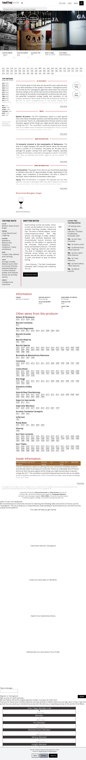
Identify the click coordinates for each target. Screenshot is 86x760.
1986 (44, 71)
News (41, 111)
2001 (76, 68)
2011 (40, 68)
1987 (17, 375)
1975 (80, 71)
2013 (32, 68)
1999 (80, 68)
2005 (64, 68)
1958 (48, 73)
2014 (27, 68)
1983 (52, 71)
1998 (52, 350)
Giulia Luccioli (79, 244)
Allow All (53, 755)
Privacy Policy (53, 751)
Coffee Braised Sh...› (65, 54)
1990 (32, 71)
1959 (44, 73)
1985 (48, 71)
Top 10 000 (62, 3)
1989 (36, 71)
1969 (19, 73)
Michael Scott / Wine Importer (76, 248)
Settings (43, 755)
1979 (64, 71)
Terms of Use (42, 751)
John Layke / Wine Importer (75, 254)
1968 (52, 440)
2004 (68, 68)
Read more (63, 106)
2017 (15, 68)
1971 (11, 73)
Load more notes (30, 274)
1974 (3, 73)
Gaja (33, 44)
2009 (48, 68)
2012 (36, 68)
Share (82, 697)
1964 (32, 73)
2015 (23, 68)
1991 (27, 71)
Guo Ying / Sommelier (75, 240)
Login (69, 3)
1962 (36, 73)
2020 (17, 319)
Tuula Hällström (73, 259)
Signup (76, 3)
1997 (3, 71)
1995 (11, 71)
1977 (72, 71)
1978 (68, 71)
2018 (11, 68)
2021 (3, 68)
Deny (35, 755)
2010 (44, 68)
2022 (17, 371)
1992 (23, 71)
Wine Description (41, 139)
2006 (60, 68)
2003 (72, 68)
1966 (27, 73)
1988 (40, 71)
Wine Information (41, 165)
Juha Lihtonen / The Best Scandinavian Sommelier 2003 (75, 232)
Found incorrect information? (6, 123)
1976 (76, 71)
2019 (7, 68)
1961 (40, 73)
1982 (56, 71)
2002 (42, 425)
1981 (60, 71)
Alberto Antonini (73, 270)
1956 (52, 73)
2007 (56, 68)
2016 (19, 68)
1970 (15, 73)
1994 (15, 71)
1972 (7, 73)
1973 (52, 450)
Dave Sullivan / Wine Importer (76, 265)
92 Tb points (41, 81)
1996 (7, 71)
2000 (32, 319)
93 (51, 462)
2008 (52, 68)
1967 (23, 73)
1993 (19, 71)
